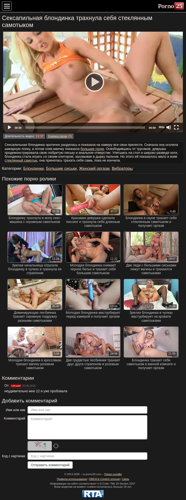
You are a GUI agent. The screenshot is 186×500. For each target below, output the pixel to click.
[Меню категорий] (7, 6)
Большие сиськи (61, 168)
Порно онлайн (113, 474)
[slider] (85, 127)
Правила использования (72, 479)
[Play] (93, 82)
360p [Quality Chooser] (161, 127)
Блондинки (33, 168)
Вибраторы (122, 168)
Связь (125, 479)
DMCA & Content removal (104, 479)
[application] (93, 82)
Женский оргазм (94, 168)
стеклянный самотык (21, 160)
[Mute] (168, 127)
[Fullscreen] (176, 127)
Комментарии (57, 136)
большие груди (92, 149)
